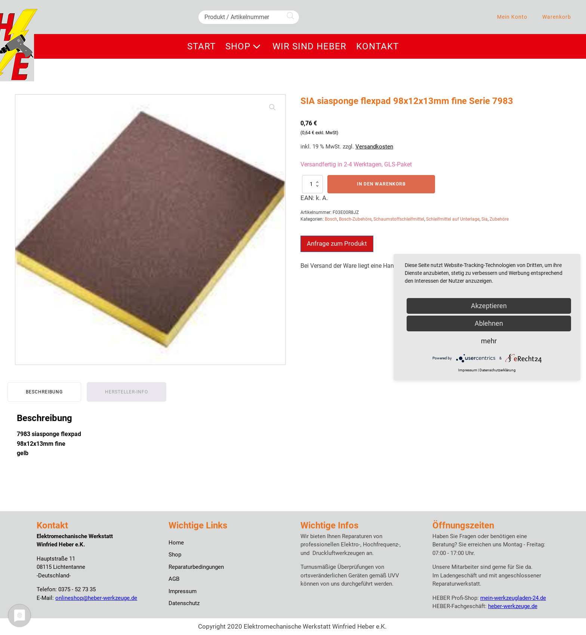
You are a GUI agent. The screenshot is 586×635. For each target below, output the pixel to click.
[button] (272, 107)
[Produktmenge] (312, 184)
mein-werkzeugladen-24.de (513, 598)
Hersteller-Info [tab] (126, 392)
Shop (244, 46)
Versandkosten (374, 146)
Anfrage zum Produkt (337, 243)
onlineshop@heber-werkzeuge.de (96, 598)
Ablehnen (489, 323)
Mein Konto (512, 17)
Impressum (183, 591)
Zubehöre (499, 219)
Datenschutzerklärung (497, 370)
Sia (484, 219)
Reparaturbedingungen (196, 567)
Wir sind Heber (309, 46)
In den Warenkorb (381, 184)
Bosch (331, 219)
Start (201, 46)
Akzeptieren (489, 306)
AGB (174, 579)
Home (176, 542)
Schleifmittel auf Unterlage (452, 219)
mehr (489, 341)
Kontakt (377, 46)
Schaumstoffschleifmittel (398, 219)
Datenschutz (184, 603)
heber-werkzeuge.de (512, 606)
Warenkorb (556, 17)
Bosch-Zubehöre (355, 219)
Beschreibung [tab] (44, 392)
